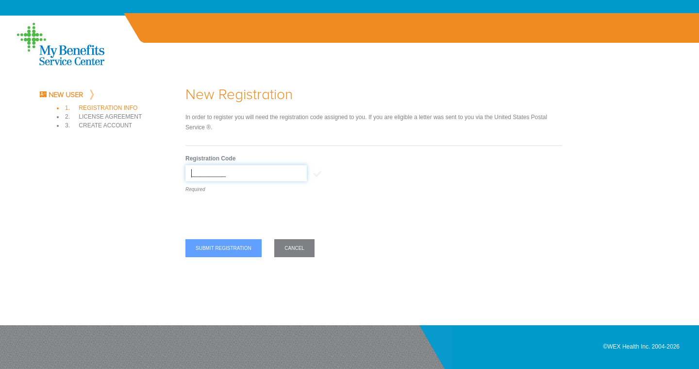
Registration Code (210, 158)
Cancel (294, 248)
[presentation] (259, 218)
